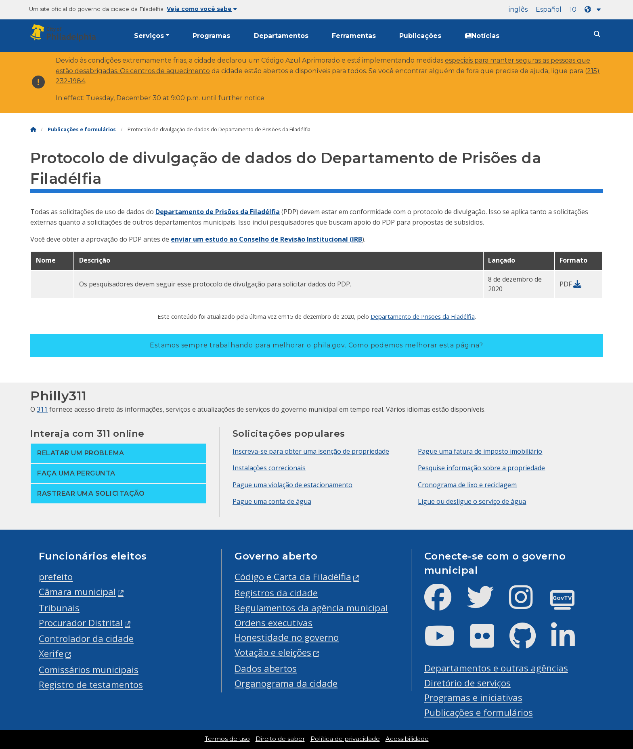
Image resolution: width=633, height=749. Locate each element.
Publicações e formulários (82, 129)
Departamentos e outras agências (496, 668)
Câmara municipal (77, 591)
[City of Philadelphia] (64, 33)
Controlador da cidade (86, 638)
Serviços (149, 36)
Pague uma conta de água (272, 501)
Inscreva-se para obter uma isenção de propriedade (311, 451)
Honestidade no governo (287, 637)
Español (549, 9)
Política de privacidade (345, 739)
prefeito (56, 576)
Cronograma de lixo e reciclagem (467, 484)
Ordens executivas (273, 622)
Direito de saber (280, 739)
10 (573, 9)
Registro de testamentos (91, 684)
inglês (518, 9)
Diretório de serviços (467, 683)
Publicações (420, 36)
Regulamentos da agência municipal (311, 608)
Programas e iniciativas (473, 697)
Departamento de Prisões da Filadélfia (217, 211)
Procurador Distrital (81, 622)
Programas (211, 36)
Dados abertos (266, 668)
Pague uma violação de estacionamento (292, 484)
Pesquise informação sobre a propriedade (481, 467)
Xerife (51, 653)
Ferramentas (354, 36)
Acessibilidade (407, 739)
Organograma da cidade (286, 683)
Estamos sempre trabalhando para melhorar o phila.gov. (316, 345)
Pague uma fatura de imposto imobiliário (480, 451)
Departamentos (281, 36)
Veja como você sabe (202, 9)
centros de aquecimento (170, 71)
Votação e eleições (273, 652)
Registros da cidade (276, 593)
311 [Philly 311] (42, 409)
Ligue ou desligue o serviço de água (472, 501)
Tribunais (59, 608)
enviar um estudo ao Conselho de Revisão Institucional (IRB (266, 239)
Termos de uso (227, 739)
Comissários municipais (88, 669)
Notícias (482, 36)
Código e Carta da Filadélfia (293, 576)
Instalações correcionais (269, 467)
